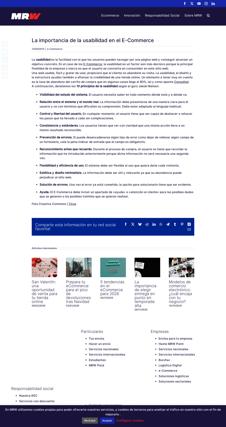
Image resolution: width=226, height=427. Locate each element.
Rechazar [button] (90, 420)
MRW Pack (96, 365)
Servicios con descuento (37, 401)
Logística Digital (170, 365)
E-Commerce (92, 64)
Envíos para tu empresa (175, 338)
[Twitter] (90, 389)
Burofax (164, 360)
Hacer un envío (100, 344)
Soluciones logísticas (174, 376)
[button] (208, 15)
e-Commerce (54, 48)
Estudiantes (97, 360)
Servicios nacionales (104, 349)
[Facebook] (83, 389)
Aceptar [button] (107, 420)
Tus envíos (96, 338)
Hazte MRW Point (171, 344)
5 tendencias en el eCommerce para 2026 (112, 288)
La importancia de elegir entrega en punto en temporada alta (145, 294)
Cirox (72, 204)
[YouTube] (97, 389)
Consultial (181, 82)
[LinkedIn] (111, 389)
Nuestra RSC (28, 395)
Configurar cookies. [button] (130, 420)
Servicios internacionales (107, 354)
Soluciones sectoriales (175, 381)
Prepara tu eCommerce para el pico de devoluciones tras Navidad (78, 292)
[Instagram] (104, 389)
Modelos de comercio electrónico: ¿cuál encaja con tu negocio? (180, 292)
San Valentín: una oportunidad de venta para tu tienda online (44, 292)
